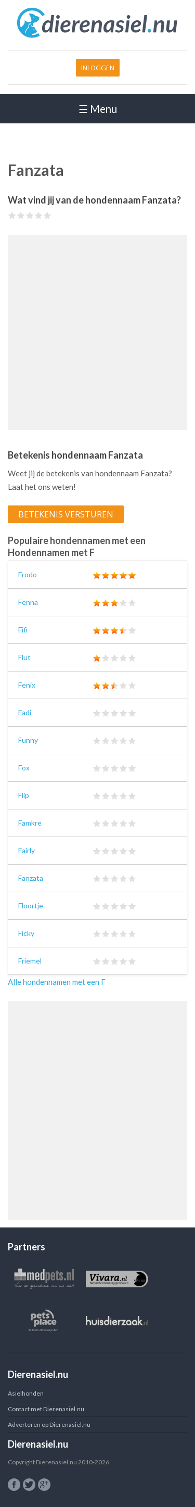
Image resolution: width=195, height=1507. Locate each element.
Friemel (30, 960)
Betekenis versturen (65, 514)
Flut (24, 657)
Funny (28, 740)
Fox (24, 767)
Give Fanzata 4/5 (38, 215)
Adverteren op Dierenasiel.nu (49, 1424)
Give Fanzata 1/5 (12, 215)
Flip (23, 795)
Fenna (28, 602)
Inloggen (97, 67)
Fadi (24, 712)
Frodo (27, 574)
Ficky (26, 933)
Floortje (30, 905)
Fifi (23, 629)
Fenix (26, 684)
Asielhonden (26, 1393)
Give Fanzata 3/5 (29, 215)
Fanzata (30, 877)
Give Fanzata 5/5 (47, 215)
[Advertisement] (97, 332)
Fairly (26, 850)
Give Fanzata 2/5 (21, 215)
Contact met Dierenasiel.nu (46, 1409)
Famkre (30, 822)
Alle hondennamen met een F (57, 981)
